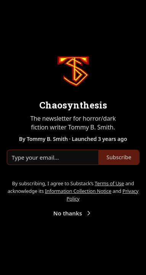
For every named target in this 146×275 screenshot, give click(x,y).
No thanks (73, 213)
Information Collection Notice (78, 191)
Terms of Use (109, 183)
